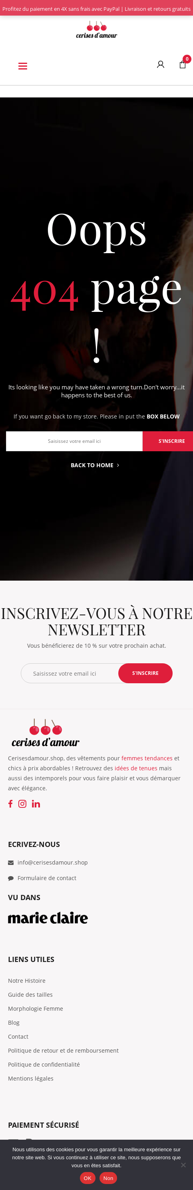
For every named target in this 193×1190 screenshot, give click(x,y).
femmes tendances (147, 758)
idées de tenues (136, 768)
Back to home (95, 465)
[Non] (183, 1165)
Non (108, 1178)
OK (88, 1178)
